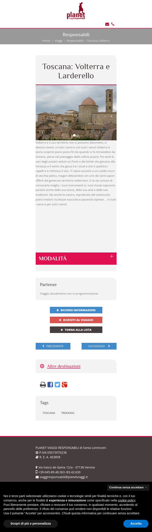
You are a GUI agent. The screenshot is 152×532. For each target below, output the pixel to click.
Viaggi (58, 41)
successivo (99, 346)
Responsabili (75, 41)
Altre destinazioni (60, 366)
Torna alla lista (76, 330)
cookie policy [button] (126, 500)
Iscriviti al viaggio (76, 320)
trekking (67, 413)
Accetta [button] (136, 523)
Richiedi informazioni (76, 310)
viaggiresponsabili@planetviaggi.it (62, 477)
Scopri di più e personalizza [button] (30, 523)
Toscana (49, 413)
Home (46, 41)
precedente (52, 346)
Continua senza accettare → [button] (128, 487)
